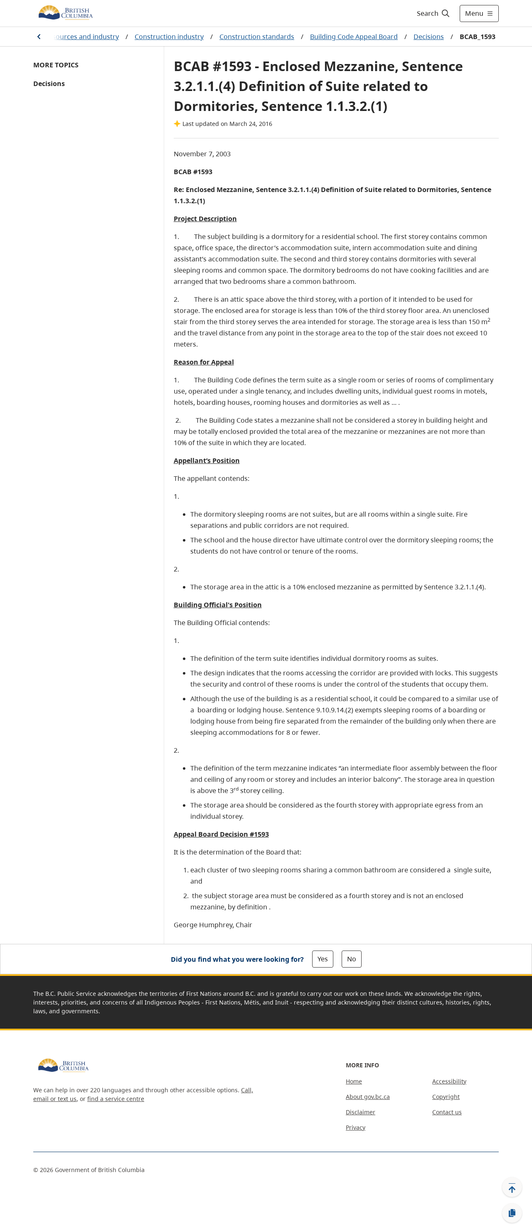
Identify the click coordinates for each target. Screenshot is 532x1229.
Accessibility (449, 1081)
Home (354, 1081)
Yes (323, 958)
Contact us (447, 1112)
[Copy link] (512, 1213)
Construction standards (256, 36)
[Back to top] (512, 1187)
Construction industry (169, 36)
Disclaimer (360, 1112)
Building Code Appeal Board (354, 36)
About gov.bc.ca (368, 1097)
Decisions (429, 36)
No (351, 958)
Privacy (355, 1127)
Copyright (446, 1097)
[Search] (433, 13)
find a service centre (115, 1099)
